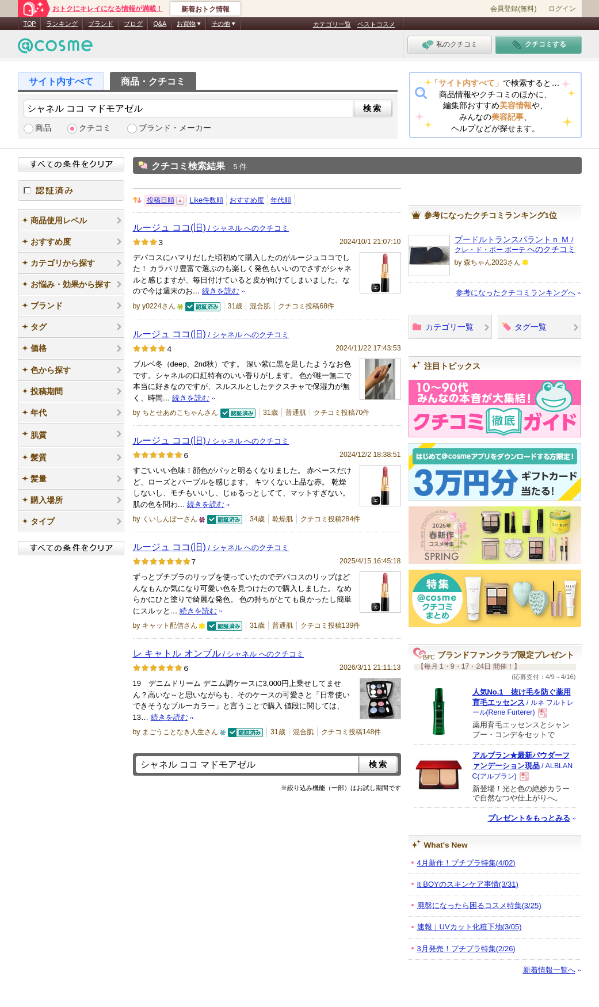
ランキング (62, 23)
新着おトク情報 (205, 9)
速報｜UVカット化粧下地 (469, 926)
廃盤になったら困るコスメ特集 (479, 905)
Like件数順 (207, 200)
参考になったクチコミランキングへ (515, 292)
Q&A (159, 23)
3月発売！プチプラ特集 (466, 948)
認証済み (71, 190)
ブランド (100, 23)
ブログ (133, 23)
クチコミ (95, 128)
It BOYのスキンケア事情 (467, 884)
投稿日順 (160, 200)
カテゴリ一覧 (332, 24)
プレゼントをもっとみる (529, 818)
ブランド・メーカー (175, 128)
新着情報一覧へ (549, 970)
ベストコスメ (376, 24)
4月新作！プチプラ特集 (466, 863)
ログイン (562, 9)
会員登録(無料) (513, 9)
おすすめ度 (247, 200)
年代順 (280, 200)
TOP (30, 23)
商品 (43, 128)
